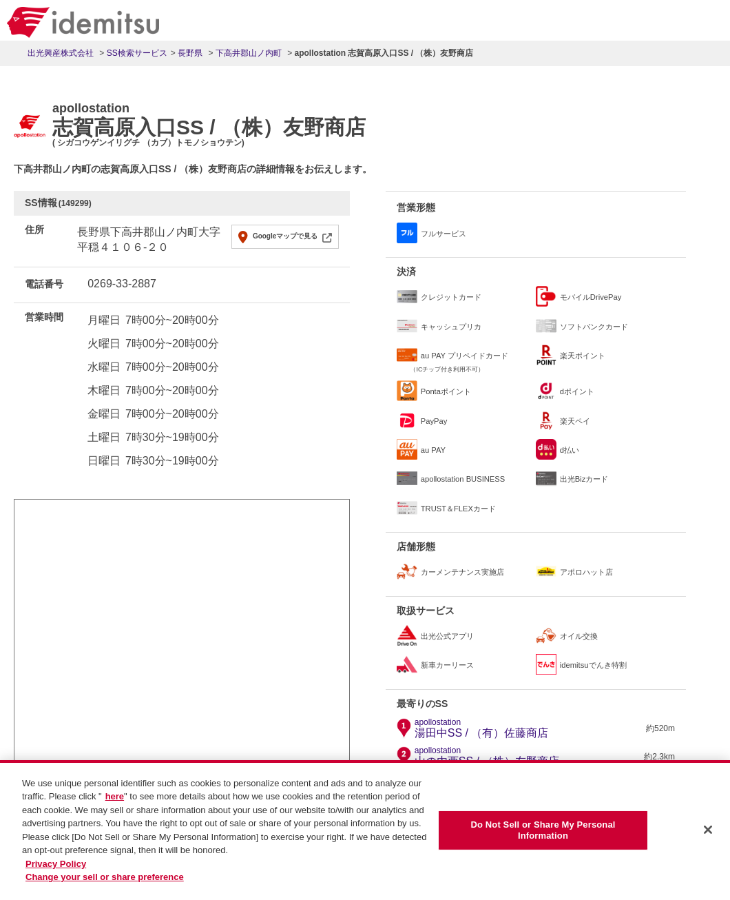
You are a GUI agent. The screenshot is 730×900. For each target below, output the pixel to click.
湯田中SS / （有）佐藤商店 (482, 728)
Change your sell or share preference (104, 878)
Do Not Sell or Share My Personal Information (542, 831)
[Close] (708, 831)
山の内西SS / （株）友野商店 (487, 756)
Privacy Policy (55, 864)
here (114, 797)
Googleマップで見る (285, 236)
